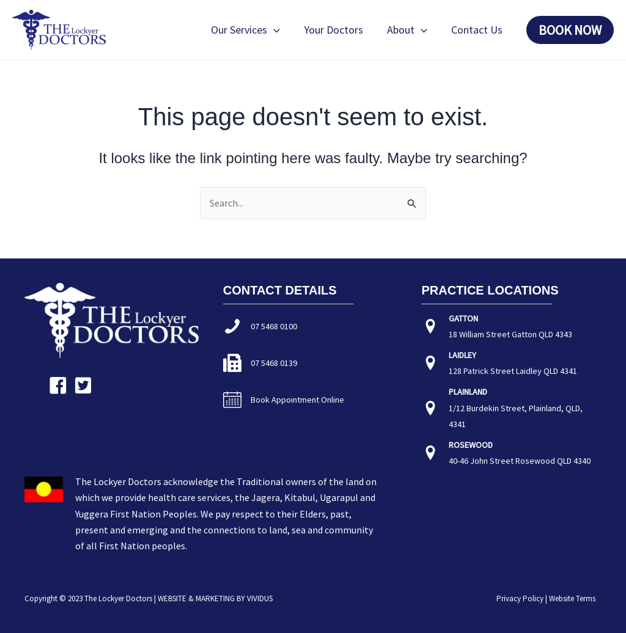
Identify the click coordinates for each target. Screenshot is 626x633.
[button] (279, 29)
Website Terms (572, 598)
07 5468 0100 (274, 326)
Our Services (251, 29)
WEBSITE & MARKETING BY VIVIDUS (215, 598)
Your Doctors (337, 30)
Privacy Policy (519, 598)
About (409, 29)
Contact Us (477, 30)
